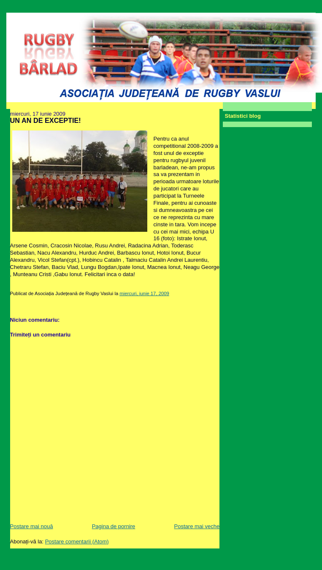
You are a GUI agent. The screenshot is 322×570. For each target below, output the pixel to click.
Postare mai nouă (31, 526)
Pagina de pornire (113, 526)
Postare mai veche (197, 526)
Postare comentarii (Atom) (77, 541)
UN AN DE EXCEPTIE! (45, 120)
